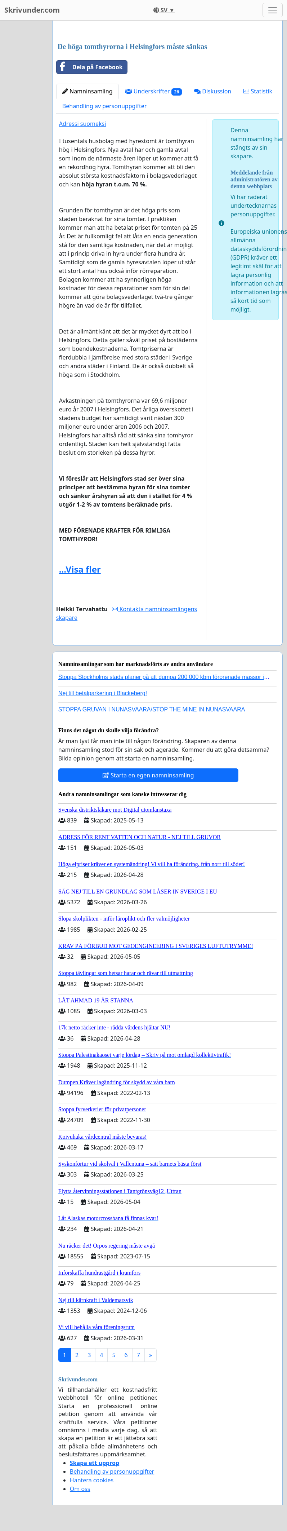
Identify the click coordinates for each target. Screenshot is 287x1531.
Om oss (80, 1489)
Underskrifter (153, 91)
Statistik (257, 91)
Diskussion (212, 91)
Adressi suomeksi (82, 124)
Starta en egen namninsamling (148, 775)
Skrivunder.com (32, 10)
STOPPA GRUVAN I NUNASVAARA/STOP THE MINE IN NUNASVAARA (151, 709)
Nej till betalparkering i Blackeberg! (102, 693)
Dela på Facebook (90, 67)
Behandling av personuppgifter (104, 106)
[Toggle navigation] (273, 10)
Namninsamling (87, 91)
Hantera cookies (91, 1480)
